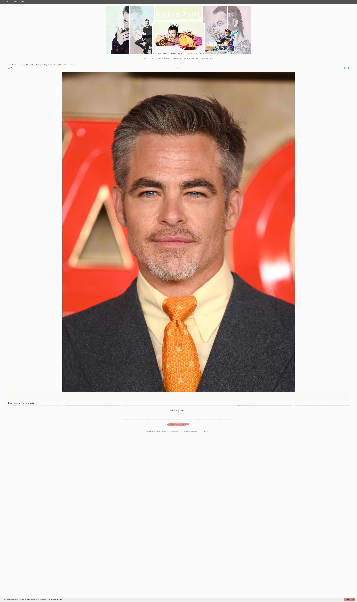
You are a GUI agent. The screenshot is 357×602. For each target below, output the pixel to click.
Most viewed (187, 58)
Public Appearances (18, 65)
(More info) (59, 599)
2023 (27, 65)
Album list (157, 58)
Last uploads (166, 58)
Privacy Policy (205, 431)
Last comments (176, 58)
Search (212, 58)
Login (151, 58)
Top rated (195, 58)
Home (146, 58)
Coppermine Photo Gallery (191, 431)
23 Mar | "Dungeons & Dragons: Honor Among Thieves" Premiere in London (53, 65)
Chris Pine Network (16, 1)
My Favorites (204, 58)
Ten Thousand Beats (174, 431)
